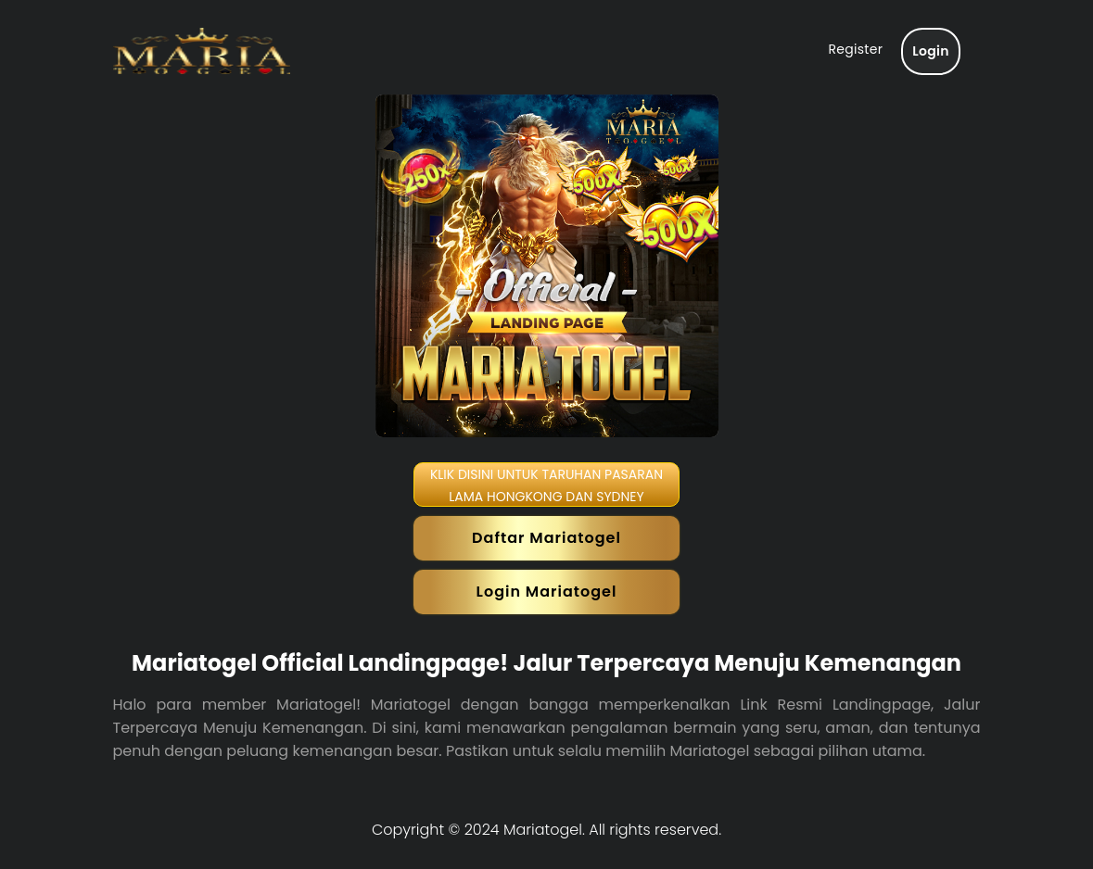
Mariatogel (542, 829)
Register (855, 49)
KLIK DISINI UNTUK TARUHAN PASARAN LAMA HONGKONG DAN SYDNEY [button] (546, 485)
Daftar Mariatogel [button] (546, 537)
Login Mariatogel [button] (547, 591)
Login (930, 51)
